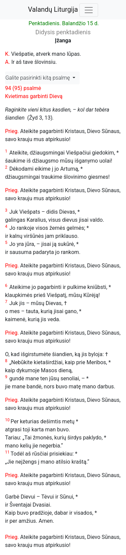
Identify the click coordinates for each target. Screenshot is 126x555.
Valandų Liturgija (53, 9)
